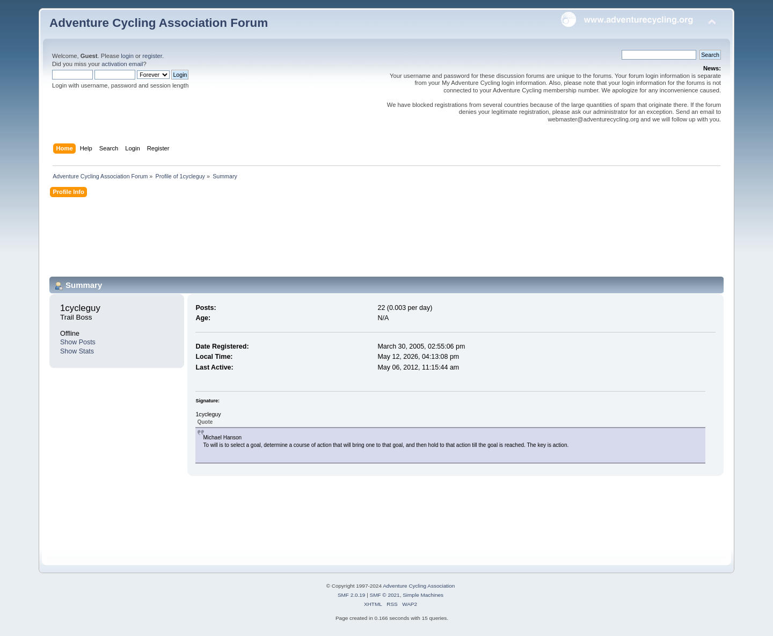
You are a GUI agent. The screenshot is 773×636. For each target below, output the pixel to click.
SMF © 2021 (385, 595)
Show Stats (77, 351)
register (152, 56)
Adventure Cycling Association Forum (158, 23)
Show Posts (78, 342)
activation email (122, 64)
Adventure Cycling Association (419, 586)
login (127, 56)
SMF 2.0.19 (352, 595)
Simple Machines (423, 595)
